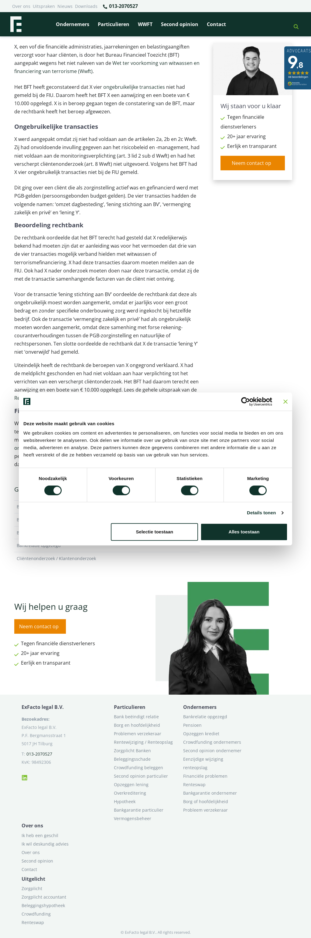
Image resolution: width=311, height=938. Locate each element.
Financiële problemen (205, 776)
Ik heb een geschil (40, 835)
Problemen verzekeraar (137, 733)
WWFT (145, 24)
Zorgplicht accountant (44, 897)
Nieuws (65, 6)
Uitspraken (44, 6)
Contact (216, 24)
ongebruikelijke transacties (134, 87)
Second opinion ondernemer (212, 750)
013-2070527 (120, 6)
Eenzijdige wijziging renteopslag (203, 763)
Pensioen (192, 725)
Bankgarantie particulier (138, 810)
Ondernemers (72, 24)
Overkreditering (130, 793)
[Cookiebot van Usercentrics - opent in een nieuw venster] (245, 401)
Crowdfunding (36, 914)
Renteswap (194, 784)
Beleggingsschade (132, 759)
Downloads (86, 6)
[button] (293, 24)
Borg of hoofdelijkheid (205, 801)
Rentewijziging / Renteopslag (143, 742)
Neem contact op (251, 163)
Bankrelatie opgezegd (205, 716)
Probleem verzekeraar (205, 810)
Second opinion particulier (141, 776)
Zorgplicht (32, 888)
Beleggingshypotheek (43, 905)
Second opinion (179, 24)
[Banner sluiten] (285, 401)
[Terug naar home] (16, 24)
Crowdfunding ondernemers (212, 742)
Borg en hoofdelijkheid (137, 725)
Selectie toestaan (154, 531)
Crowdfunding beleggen (138, 767)
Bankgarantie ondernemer (210, 793)
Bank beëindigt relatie (136, 716)
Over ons (21, 6)
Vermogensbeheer (132, 818)
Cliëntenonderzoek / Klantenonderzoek (107, 558)
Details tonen (261, 512)
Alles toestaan (244, 531)
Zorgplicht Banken (132, 750)
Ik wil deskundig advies (45, 844)
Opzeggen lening (131, 784)
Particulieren (113, 24)
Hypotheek (124, 801)
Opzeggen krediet (201, 733)
